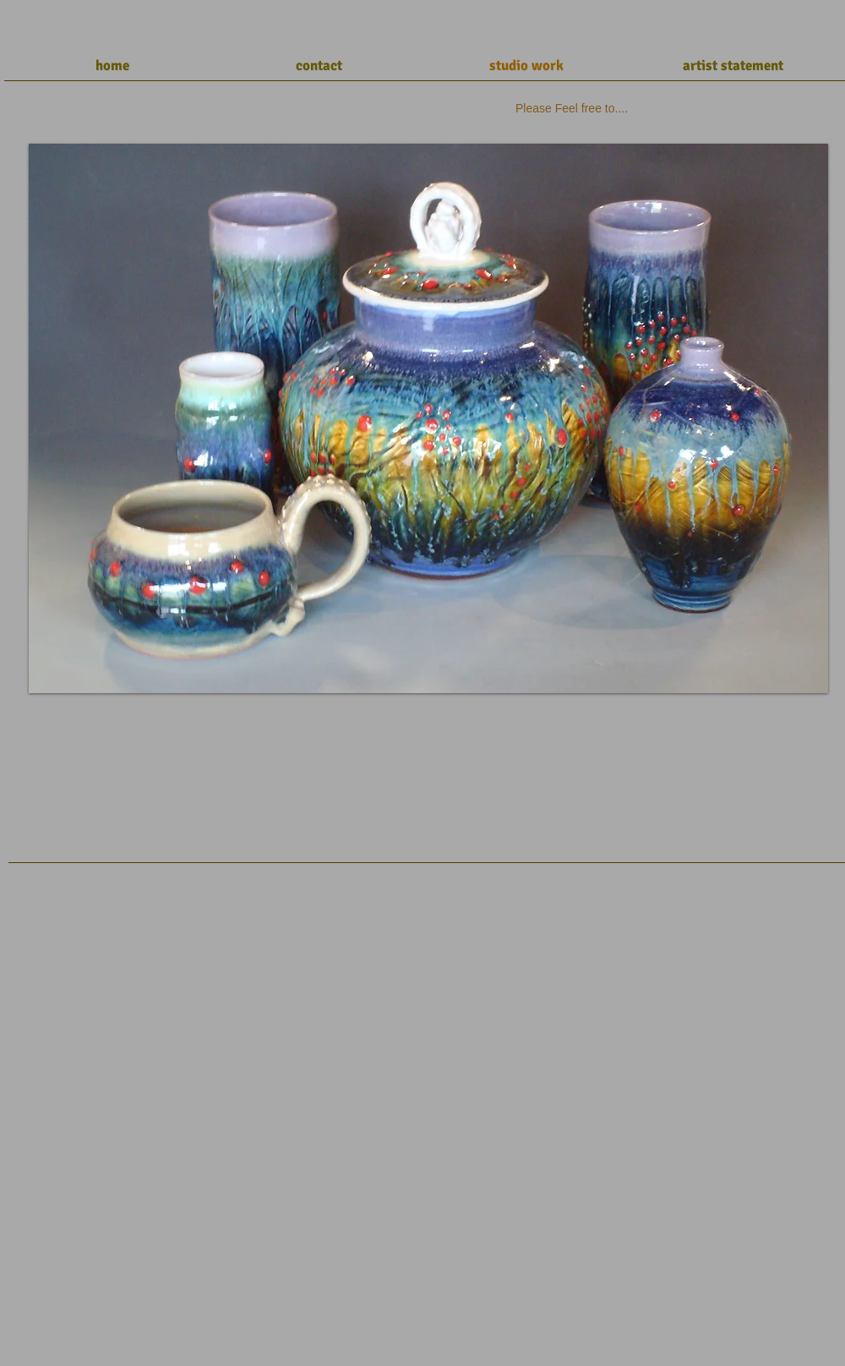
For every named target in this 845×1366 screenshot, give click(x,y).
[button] (428, 418)
